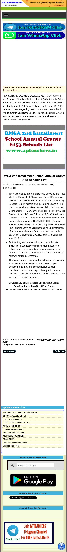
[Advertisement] (34, 61)
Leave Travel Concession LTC (16, 423)
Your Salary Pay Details (13, 436)
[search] (35, 465)
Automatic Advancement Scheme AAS (20, 413)
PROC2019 (21, 344)
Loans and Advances (12, 419)
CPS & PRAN (8, 439)
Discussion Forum (11, 446)
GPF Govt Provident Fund (14, 416)
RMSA (31, 344)
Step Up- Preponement (13, 429)
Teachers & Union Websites (15, 443)
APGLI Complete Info (12, 426)
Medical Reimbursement (13, 433)
